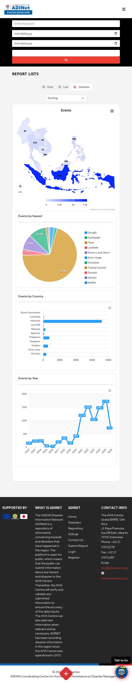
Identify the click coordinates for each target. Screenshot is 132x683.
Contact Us (75, 540)
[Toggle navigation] (124, 9)
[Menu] (109, 307)
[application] (66, 255)
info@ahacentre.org (114, 568)
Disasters (74, 522)
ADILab (73, 534)
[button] (90, 232)
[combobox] (66, 53)
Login (72, 552)
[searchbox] (14, 53)
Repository (75, 528)
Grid (47, 87)
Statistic (82, 87)
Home (72, 517)
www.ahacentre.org (114, 578)
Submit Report (78, 546)
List (63, 87)
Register (74, 557)
